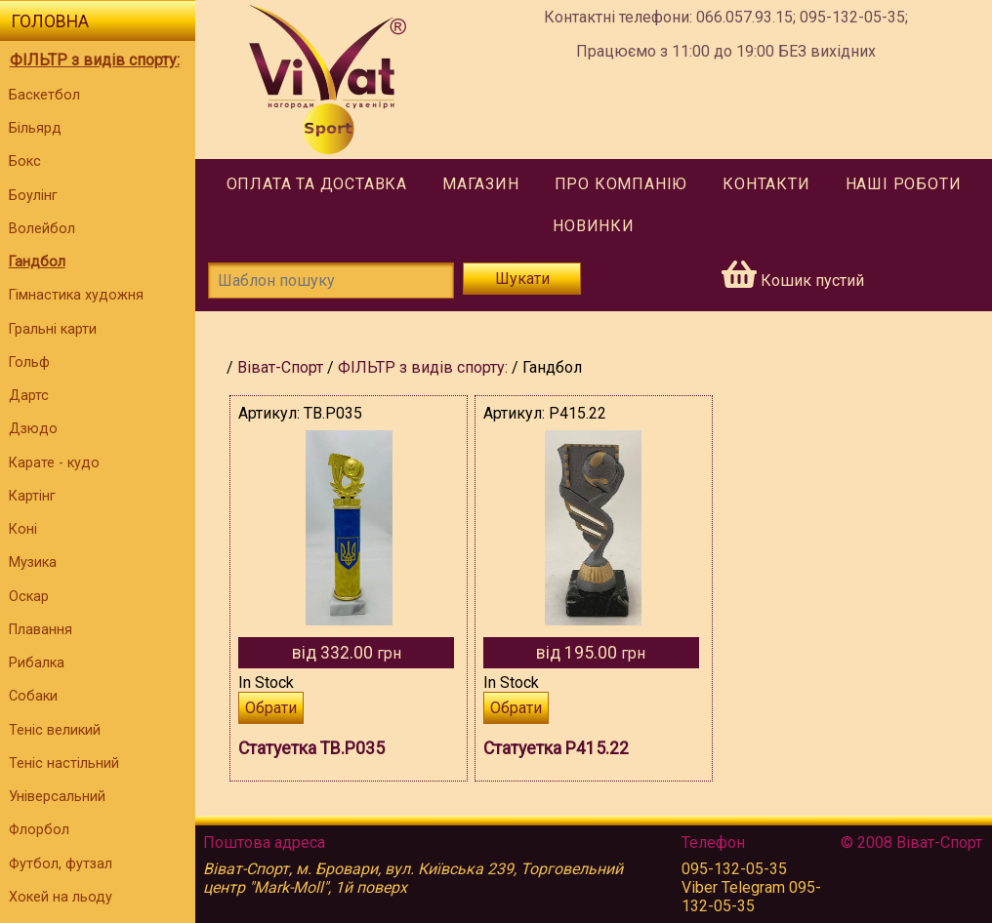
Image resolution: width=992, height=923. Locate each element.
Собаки (33, 696)
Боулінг (33, 195)
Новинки (594, 226)
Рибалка (36, 663)
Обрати (271, 708)
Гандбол (37, 262)
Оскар (29, 596)
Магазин (480, 184)
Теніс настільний (64, 763)
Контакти (766, 184)
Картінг (32, 496)
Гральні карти (53, 329)
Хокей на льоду (60, 897)
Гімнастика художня (76, 295)
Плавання (40, 630)
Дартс (29, 395)
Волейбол (42, 229)
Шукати (522, 278)
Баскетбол (44, 95)
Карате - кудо (54, 463)
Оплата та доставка (317, 184)
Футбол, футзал (60, 864)
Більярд (35, 128)
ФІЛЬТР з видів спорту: (95, 60)
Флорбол (39, 830)
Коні (23, 529)
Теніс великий (55, 730)
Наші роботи (904, 184)
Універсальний (57, 796)
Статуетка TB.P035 (311, 748)
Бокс (25, 161)
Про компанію (621, 184)
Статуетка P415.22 (556, 748)
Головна (50, 21)
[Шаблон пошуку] (331, 280)
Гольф (29, 362)
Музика (33, 562)
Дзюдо (33, 429)
